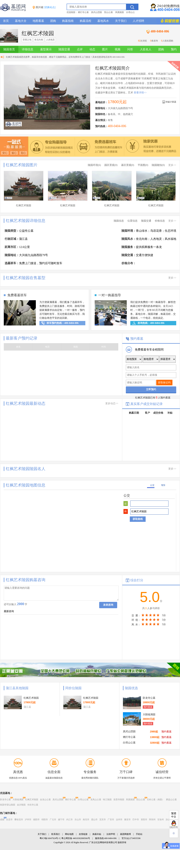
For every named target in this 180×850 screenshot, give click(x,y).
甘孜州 (160, 819)
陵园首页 (9, 49)
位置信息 (132, 220)
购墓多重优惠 (168, 21)
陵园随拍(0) (158, 165)
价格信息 (160, 220)
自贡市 (9, 819)
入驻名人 (145, 49)
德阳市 (36, 819)
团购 (53, 20)
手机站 (139, 834)
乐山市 (78, 819)
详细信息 (27, 49)
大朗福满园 (18, 799)
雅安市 (127, 819)
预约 (174, 49)
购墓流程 (85, 20)
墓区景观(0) (127, 165)
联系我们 (55, 834)
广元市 (53, 819)
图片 (105, 49)
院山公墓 (108, 12)
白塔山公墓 (83, 799)
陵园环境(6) (94, 165)
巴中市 (135, 819)
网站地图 (69, 834)
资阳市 (144, 819)
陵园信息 (119, 220)
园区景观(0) (110, 165)
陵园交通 (64, 49)
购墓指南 (68, 20)
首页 (6, 20)
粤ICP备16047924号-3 (50, 838)
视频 (117, 49)
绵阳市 (44, 819)
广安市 (111, 819)
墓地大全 (20, 20)
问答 (130, 49)
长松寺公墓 (32, 804)
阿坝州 (152, 819)
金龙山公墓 (45, 799)
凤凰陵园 (119, 12)
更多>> (172, 165)
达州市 (119, 819)
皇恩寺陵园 (118, 799)
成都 (2, 819)
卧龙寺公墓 (5, 799)
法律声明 (110, 834)
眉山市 (94, 819)
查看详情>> (140, 92)
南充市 (86, 819)
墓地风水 (103, 20)
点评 (80, 49)
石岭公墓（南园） (155, 799)
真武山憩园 (96, 12)
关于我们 (121, 20)
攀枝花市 (18, 819)
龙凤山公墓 (95, 799)
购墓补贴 (97, 834)
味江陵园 (107, 799)
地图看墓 (38, 20)
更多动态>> (111, 403)
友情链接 (83, 834)
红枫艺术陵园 (31, 799)
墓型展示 (46, 49)
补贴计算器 (170, 102)
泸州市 (28, 819)
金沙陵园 (21, 804)
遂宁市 (61, 819)
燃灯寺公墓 (83, 12)
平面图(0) (143, 165)
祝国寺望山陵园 (7, 804)
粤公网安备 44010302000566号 (75, 838)
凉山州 (169, 819)
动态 (92, 49)
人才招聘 (138, 20)
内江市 (69, 819)
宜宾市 (102, 819)
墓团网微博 (125, 834)
